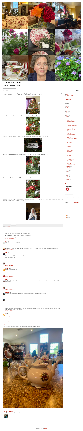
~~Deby (6, 261)
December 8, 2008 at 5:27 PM (9, 276)
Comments (68, 217)
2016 (67, 106)
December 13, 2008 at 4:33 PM (9, 316)
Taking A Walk (69, 163)
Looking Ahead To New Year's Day (72, 125)
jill (5, 313)
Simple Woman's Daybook (71, 121)
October (68, 167)
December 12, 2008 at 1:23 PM (9, 289)
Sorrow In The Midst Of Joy (71, 134)
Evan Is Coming (69, 142)
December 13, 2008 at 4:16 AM (9, 310)
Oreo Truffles (69, 155)
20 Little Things (69, 137)
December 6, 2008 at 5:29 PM (9, 238)
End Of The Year (69, 120)
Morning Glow (69, 133)
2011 (67, 112)
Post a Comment (6, 318)
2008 (67, 116)
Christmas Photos (69, 151)
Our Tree (68, 158)
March (68, 176)
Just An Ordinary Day (70, 124)
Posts (67, 215)
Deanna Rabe (68, 99)
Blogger (45, 428)
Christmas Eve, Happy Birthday (71, 128)
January (68, 179)
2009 (67, 115)
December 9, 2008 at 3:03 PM (9, 282)
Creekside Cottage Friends (70, 95)
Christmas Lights (69, 154)
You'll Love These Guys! (70, 159)
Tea (67, 143)
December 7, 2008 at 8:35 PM (9, 265)
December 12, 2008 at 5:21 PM (9, 304)
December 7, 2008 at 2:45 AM (9, 249)
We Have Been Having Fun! (71, 129)
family (9, 226)
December (68, 117)
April (68, 175)
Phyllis (6, 273)
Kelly (6, 279)
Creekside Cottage (13, 82)
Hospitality (68, 156)
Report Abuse (67, 183)
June (68, 172)
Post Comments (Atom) (10, 321)
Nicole (6, 252)
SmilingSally (7, 292)
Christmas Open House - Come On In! (72, 141)
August (68, 170)
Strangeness (69, 139)
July (68, 171)
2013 (67, 110)
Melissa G (6, 268)
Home (67, 94)
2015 (67, 107)
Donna (6, 241)
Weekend (4, 324)
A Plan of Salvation (76, 202)
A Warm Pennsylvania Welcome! (72, 138)
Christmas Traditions (70, 160)
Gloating (68, 130)
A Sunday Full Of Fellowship (71, 164)
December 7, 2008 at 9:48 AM (9, 258)
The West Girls (69, 146)
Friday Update (69, 147)
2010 (67, 114)
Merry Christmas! (69, 126)
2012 (67, 111)
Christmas (6, 226)
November (68, 166)
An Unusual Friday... (70, 150)
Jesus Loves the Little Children (8, 411)
